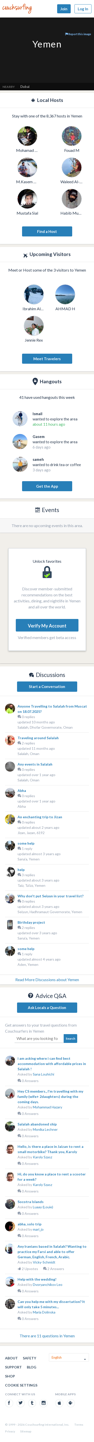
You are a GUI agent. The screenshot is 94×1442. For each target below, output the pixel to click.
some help (26, 843)
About (11, 1358)
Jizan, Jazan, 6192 (31, 833)
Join (63, 9)
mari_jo (38, 1229)
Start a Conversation (47, 686)
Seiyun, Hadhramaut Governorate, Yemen (50, 912)
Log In (83, 9)
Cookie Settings (21, 1385)
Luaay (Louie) (43, 1207)
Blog (31, 1367)
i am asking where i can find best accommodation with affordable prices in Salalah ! (52, 1063)
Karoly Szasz (42, 1157)
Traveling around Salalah (38, 738)
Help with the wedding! (37, 1279)
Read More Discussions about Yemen (47, 979)
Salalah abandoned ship (37, 1124)
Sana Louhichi (43, 1074)
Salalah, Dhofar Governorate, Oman (45, 727)
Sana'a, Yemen (29, 859)
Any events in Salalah (35, 764)
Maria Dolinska (44, 1312)
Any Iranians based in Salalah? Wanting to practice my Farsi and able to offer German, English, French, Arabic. (52, 1251)
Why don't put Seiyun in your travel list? (50, 896)
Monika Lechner (45, 1129)
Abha (22, 790)
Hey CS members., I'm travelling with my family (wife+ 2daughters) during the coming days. (50, 1096)
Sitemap (25, 1431)
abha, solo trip (29, 1224)
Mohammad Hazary (47, 1107)
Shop (10, 1376)
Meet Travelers (47, 358)
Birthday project (31, 922)
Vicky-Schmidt (44, 1262)
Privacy (10, 1431)
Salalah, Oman (28, 753)
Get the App (47, 486)
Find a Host (47, 231)
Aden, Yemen (28, 964)
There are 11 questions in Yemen (47, 1335)
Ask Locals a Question (47, 1007)
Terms (78, 1424)
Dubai (25, 87)
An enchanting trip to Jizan (40, 817)
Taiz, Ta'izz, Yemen (31, 885)
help (21, 869)
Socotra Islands (31, 1202)
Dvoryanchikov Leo (47, 1284)
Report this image (78, 34)
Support (13, 1367)
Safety (29, 1358)
